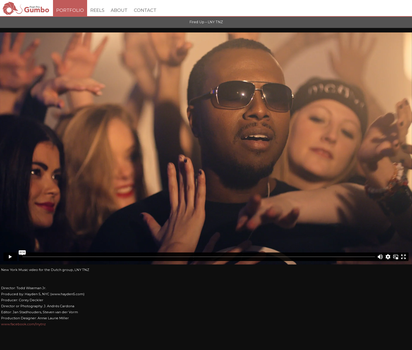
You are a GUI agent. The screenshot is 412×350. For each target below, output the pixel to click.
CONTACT (145, 10)
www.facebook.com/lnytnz (23, 324)
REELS (97, 10)
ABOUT (119, 10)
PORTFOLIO (70, 10)
